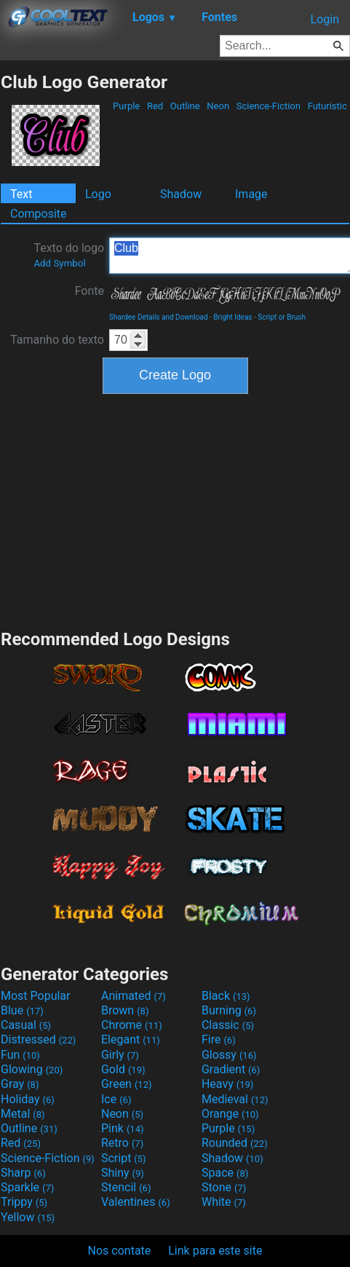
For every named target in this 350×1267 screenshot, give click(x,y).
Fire (219, 1039)
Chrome (131, 1025)
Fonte (89, 291)
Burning (229, 1010)
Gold (123, 1069)
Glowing (32, 1069)
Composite (38, 214)
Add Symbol (59, 263)
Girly (120, 1055)
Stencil (126, 1187)
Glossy (229, 1055)
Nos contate (119, 1251)
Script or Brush (282, 317)
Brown (124, 1010)
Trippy (24, 1202)
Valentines (135, 1202)
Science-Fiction (268, 105)
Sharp (23, 1173)
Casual (26, 1025)
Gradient (231, 1069)
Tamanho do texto (57, 340)
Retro (122, 1143)
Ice (116, 1099)
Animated (133, 996)
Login (325, 19)
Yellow (28, 1217)
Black (226, 996)
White (224, 1202)
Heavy (227, 1084)
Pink (122, 1128)
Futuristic (327, 105)
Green (126, 1084)
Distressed (38, 1039)
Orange (230, 1114)
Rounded (235, 1143)
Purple (127, 105)
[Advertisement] (175, 510)
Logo (98, 194)
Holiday (28, 1099)
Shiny (122, 1173)
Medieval (235, 1099)
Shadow (181, 194)
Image (251, 194)
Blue (22, 1010)
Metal (23, 1114)
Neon (217, 105)
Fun (20, 1055)
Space (225, 1173)
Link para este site (215, 1251)
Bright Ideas (232, 317)
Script (123, 1158)
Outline (185, 105)
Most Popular (36, 996)
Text (21, 194)
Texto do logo (68, 255)
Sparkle (27, 1187)
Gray (20, 1084)
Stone (224, 1187)
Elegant (130, 1039)
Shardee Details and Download (158, 317)
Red (155, 105)
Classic (228, 1025)
